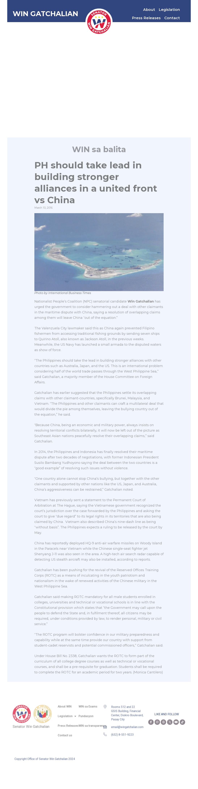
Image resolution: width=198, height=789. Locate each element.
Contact (173, 18)
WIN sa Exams (88, 704)
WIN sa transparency (92, 723)
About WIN (64, 704)
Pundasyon (86, 714)
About (149, 9)
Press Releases (146, 18)
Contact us (65, 733)
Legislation (170, 9)
